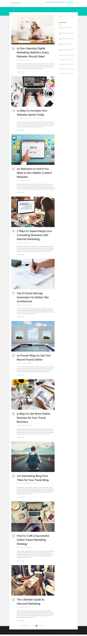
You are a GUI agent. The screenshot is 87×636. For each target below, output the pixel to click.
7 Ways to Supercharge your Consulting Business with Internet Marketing (34, 236)
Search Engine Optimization (28, 119)
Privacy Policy (37, 634)
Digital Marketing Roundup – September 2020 (66, 52)
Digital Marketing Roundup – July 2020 (66, 61)
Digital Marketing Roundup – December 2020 (66, 35)
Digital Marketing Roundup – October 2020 (66, 46)
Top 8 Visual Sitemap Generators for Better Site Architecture (33, 298)
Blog (62, 634)
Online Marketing (26, 61)
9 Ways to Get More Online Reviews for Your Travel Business (33, 419)
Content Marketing (26, 181)
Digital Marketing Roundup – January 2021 (66, 30)
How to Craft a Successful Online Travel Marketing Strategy (33, 541)
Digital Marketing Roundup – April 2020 (66, 74)
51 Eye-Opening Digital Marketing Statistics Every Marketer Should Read (33, 53)
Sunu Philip (20, 61)
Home (54, 634)
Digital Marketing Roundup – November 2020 (66, 41)
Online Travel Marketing (27, 364)
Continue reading (20, 73)
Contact (66, 634)
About (58, 634)
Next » (42, 627)
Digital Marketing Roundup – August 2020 (66, 56)
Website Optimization (38, 119)
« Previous (25, 627)
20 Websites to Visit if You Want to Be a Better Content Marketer (34, 174)
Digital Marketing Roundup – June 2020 (66, 65)
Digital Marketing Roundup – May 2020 (66, 70)
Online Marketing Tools (27, 306)
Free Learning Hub (73, 634)
